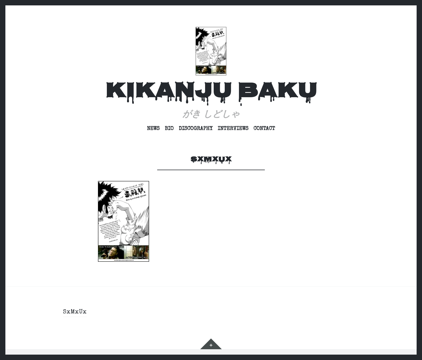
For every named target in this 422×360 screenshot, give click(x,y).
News (153, 129)
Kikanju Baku (211, 92)
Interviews (233, 129)
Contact (264, 129)
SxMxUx (75, 312)
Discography (196, 129)
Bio (169, 129)
